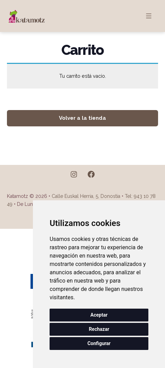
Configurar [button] (99, 343)
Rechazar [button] (99, 329)
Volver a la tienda (82, 118)
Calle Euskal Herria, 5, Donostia (86, 196)
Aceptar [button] (99, 315)
